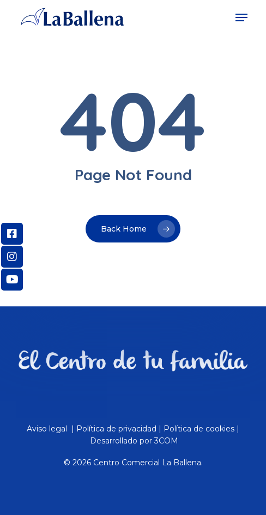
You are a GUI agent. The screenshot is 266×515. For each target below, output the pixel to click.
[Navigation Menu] (241, 17)
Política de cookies (199, 429)
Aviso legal (48, 429)
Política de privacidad (116, 429)
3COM (166, 441)
